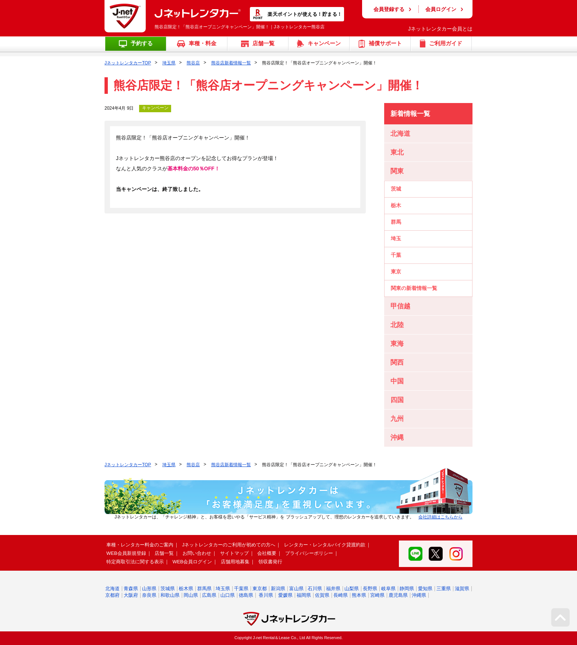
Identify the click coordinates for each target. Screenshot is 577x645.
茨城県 (167, 588)
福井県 (333, 588)
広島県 (209, 595)
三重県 (443, 588)
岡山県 (191, 595)
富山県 (296, 588)
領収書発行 (270, 561)
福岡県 (304, 595)
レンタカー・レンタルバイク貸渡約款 (324, 544)
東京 (396, 271)
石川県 (315, 588)
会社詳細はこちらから (440, 517)
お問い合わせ (197, 553)
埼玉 (396, 238)
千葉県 (241, 588)
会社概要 (266, 553)
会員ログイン (440, 9)
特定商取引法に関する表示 (135, 561)
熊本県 (359, 595)
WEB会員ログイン (192, 561)
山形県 (149, 588)
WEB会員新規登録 (126, 553)
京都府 (112, 595)
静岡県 (407, 588)
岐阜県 (388, 588)
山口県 (227, 595)
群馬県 (204, 588)
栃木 (396, 205)
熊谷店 (193, 62)
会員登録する (389, 9)
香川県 (266, 595)
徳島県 (246, 595)
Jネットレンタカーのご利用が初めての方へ (229, 544)
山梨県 (351, 588)
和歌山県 (170, 595)
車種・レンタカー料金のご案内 (139, 544)
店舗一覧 (164, 553)
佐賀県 (322, 595)
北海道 (112, 588)
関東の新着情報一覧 (414, 288)
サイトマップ (234, 553)
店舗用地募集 (235, 561)
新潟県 (278, 588)
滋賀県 (462, 588)
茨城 (396, 189)
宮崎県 (377, 595)
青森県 (131, 588)
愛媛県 (285, 595)
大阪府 (131, 595)
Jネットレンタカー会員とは (440, 29)
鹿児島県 (398, 595)
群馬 (396, 222)
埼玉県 (169, 62)
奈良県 (149, 595)
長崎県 (340, 595)
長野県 (370, 588)
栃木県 (186, 588)
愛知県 (425, 588)
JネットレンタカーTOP (128, 62)
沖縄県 (419, 595)
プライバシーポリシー (309, 553)
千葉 (396, 255)
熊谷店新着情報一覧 (231, 62)
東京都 (259, 588)
